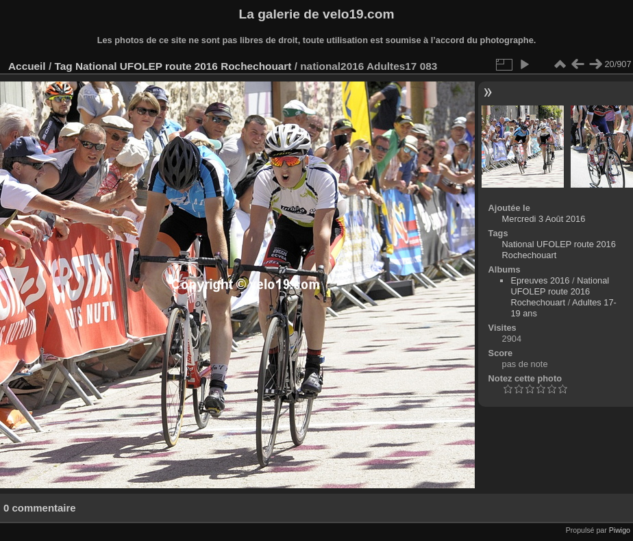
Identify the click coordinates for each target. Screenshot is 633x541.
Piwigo (619, 530)
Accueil (27, 66)
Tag (63, 66)
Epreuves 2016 (539, 280)
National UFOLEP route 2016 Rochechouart (183, 66)
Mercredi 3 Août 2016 (544, 219)
